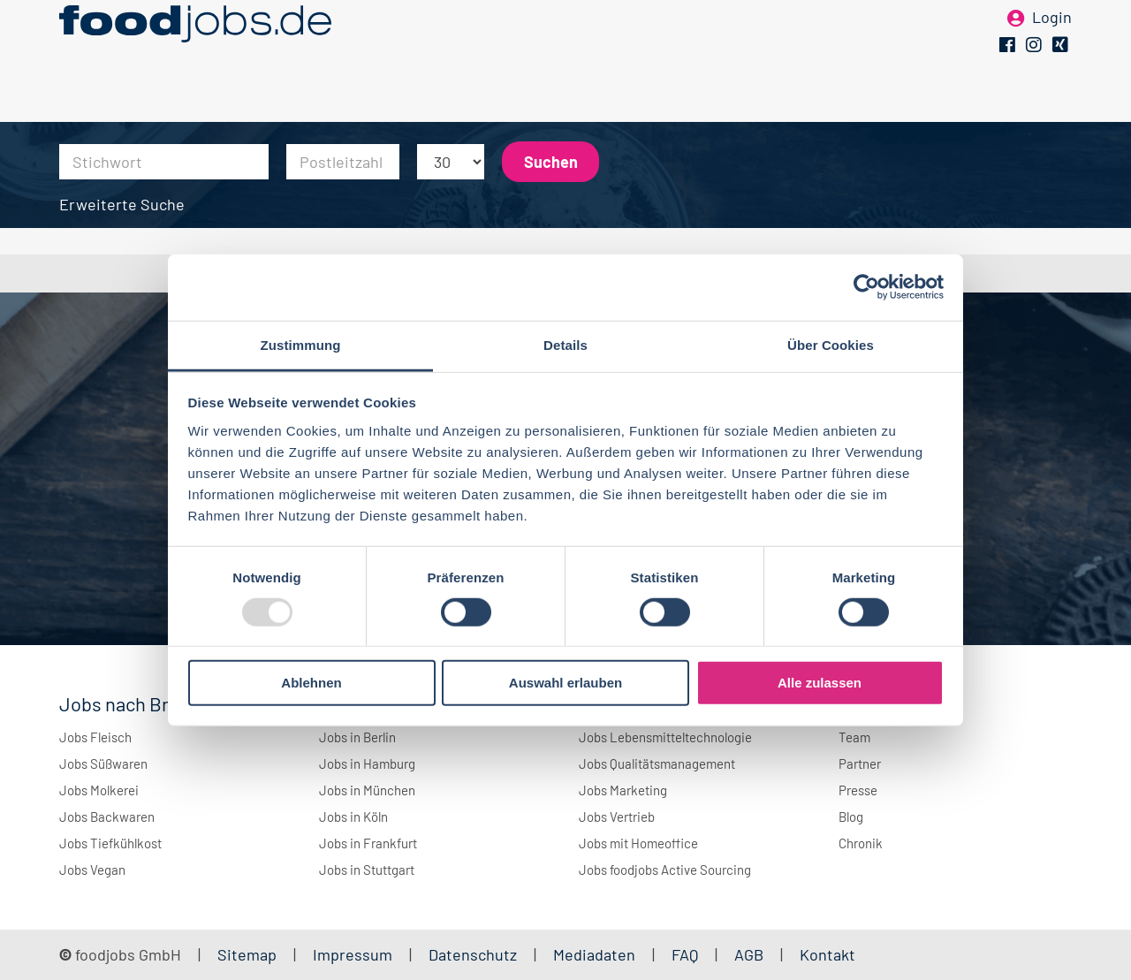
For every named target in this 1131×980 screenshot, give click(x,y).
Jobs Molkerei (99, 790)
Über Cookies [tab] (830, 344)
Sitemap (247, 954)
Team (854, 737)
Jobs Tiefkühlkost (110, 843)
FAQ (685, 954)
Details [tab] (565, 344)
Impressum (352, 954)
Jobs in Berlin (357, 737)
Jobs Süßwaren (103, 763)
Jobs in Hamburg (367, 763)
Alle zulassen (820, 682)
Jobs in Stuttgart (366, 869)
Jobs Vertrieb (617, 816)
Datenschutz (474, 954)
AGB (750, 954)
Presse (858, 790)
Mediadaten (594, 954)
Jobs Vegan (92, 869)
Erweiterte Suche (122, 204)
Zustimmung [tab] (301, 344)
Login (1052, 42)
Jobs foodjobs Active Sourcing (665, 869)
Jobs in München (367, 790)
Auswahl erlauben (565, 682)
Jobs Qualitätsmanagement (657, 763)
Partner (860, 763)
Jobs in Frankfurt (368, 843)
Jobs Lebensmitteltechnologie (665, 737)
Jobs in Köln (353, 816)
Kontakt (827, 954)
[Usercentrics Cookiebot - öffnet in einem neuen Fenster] (866, 287)
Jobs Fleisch (95, 737)
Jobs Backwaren (107, 816)
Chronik (861, 843)
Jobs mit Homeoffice (638, 843)
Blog (851, 816)
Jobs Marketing (623, 790)
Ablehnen (311, 682)
